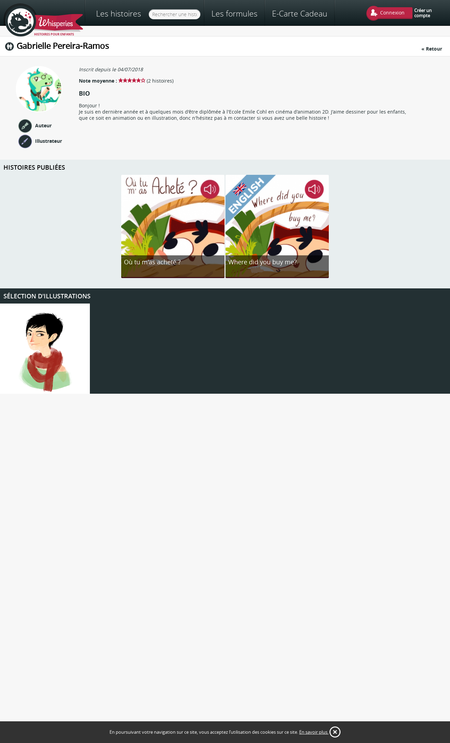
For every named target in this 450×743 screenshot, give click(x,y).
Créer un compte (423, 12)
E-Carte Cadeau (299, 13)
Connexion (392, 12)
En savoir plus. (313, 732)
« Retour (431, 48)
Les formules (234, 13)
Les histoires (118, 14)
